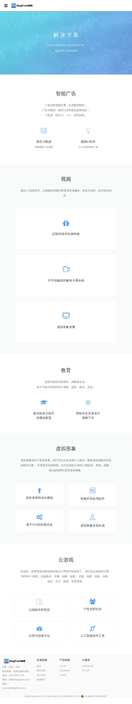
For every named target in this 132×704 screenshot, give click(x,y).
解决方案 (41, 676)
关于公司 (41, 680)
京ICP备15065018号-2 (70, 701)
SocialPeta (64, 676)
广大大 (62, 671)
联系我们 (41, 685)
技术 (39, 671)
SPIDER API (87, 671)
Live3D (62, 680)
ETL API (85, 676)
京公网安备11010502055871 (95, 701)
